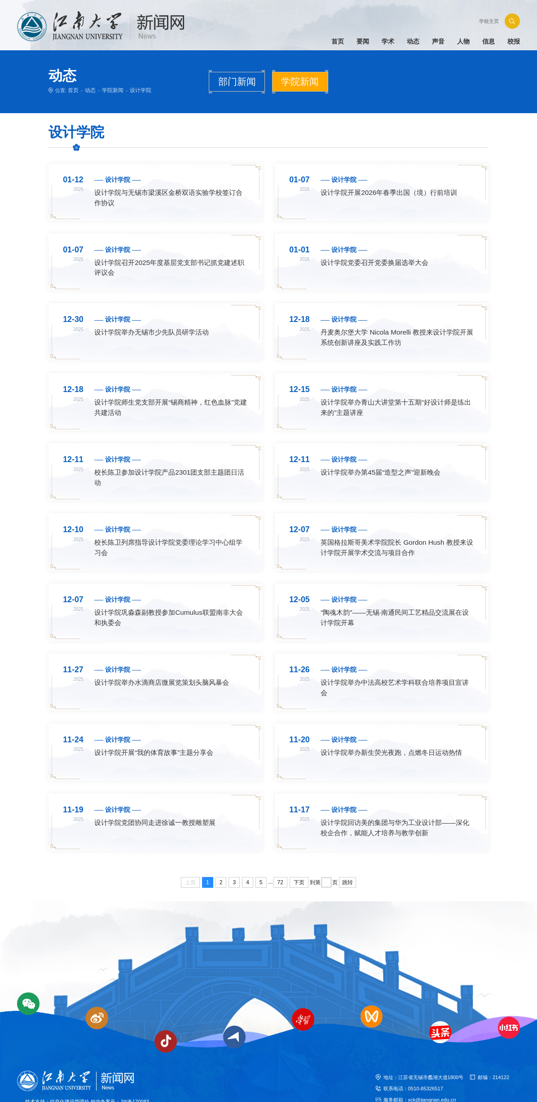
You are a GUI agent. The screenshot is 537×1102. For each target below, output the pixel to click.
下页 (299, 855)
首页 (73, 90)
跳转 (347, 855)
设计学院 (136, 90)
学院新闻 (110, 90)
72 (280, 855)
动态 (89, 90)
